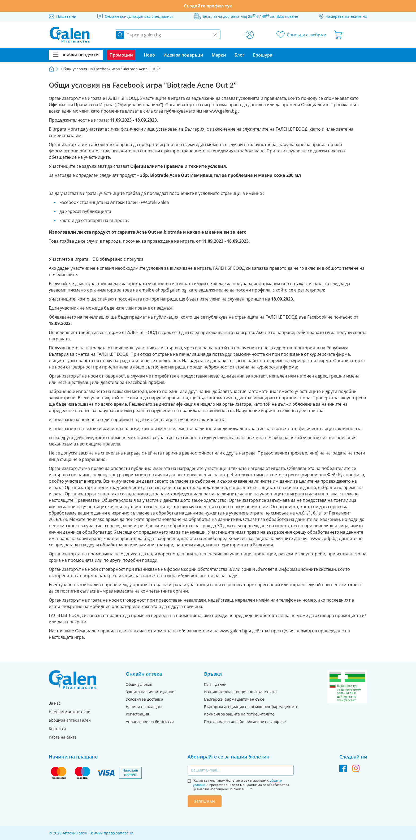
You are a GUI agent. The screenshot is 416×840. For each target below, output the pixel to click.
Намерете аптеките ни (69, 711)
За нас (54, 703)
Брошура (262, 55)
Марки (219, 55)
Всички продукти (76, 54)
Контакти (57, 728)
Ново (149, 55)
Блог (239, 55)
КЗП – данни (215, 684)
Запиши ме (204, 801)
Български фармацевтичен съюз (234, 699)
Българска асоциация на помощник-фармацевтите (251, 706)
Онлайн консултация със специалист (139, 16)
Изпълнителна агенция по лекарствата (240, 691)
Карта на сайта (63, 737)
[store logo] (70, 35)
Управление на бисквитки (150, 721)
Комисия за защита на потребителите (239, 714)
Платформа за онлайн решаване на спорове (245, 721)
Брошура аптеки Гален (70, 720)
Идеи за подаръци (183, 55)
